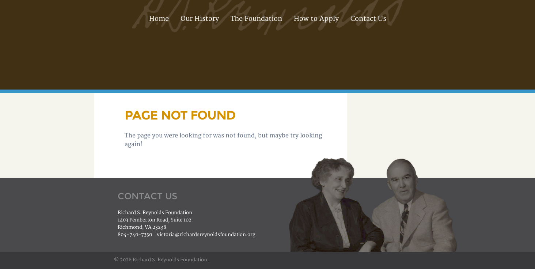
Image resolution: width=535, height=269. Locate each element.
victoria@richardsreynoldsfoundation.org (206, 235)
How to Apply (316, 19)
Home (159, 19)
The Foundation (256, 19)
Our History (200, 19)
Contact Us (368, 19)
